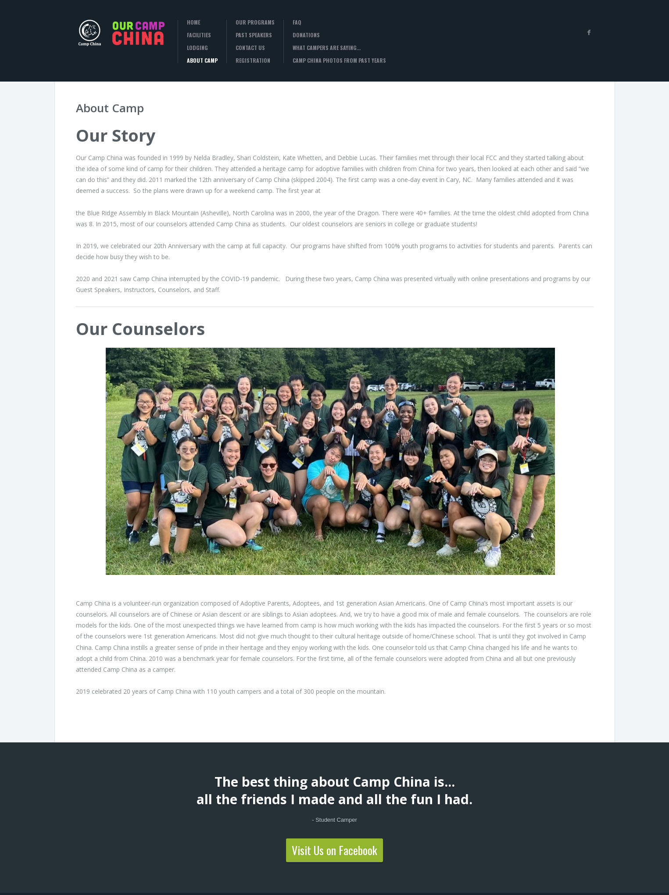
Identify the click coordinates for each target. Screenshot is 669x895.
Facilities (199, 35)
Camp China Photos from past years (339, 60)
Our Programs (255, 22)
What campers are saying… (327, 47)
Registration (253, 60)
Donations (306, 35)
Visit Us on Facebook (334, 850)
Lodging (197, 47)
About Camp (202, 60)
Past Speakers (254, 35)
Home (193, 22)
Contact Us (250, 47)
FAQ (297, 22)
